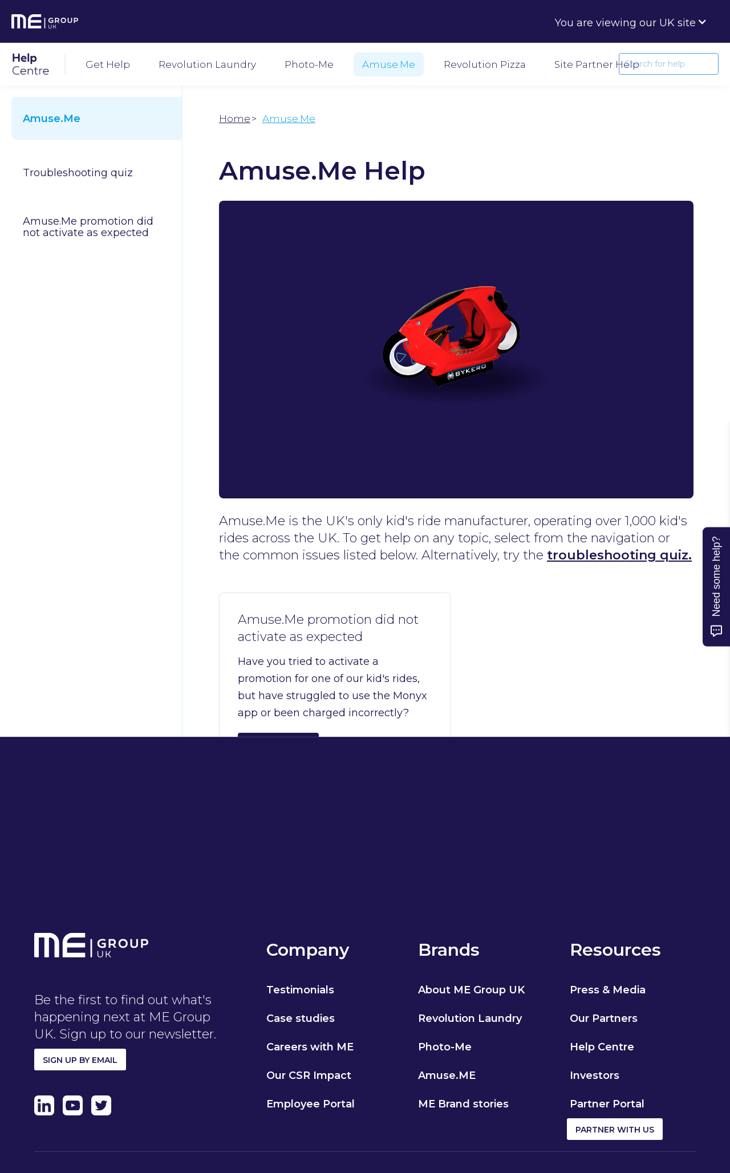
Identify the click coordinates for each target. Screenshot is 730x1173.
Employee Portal (310, 1104)
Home (234, 118)
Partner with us (614, 1130)
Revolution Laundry (207, 64)
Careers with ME (310, 1047)
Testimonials (300, 990)
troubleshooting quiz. (619, 555)
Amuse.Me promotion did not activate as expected (88, 227)
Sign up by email (80, 1060)
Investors (594, 1075)
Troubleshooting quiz (78, 173)
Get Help (108, 64)
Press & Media (608, 990)
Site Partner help (596, 64)
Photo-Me (309, 64)
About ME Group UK (471, 990)
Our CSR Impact (308, 1075)
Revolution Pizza (485, 64)
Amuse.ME (447, 1075)
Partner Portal (607, 1104)
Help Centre (602, 1047)
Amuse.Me (388, 64)
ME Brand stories (463, 1104)
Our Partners (604, 1018)
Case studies (300, 1018)
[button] (631, 21)
